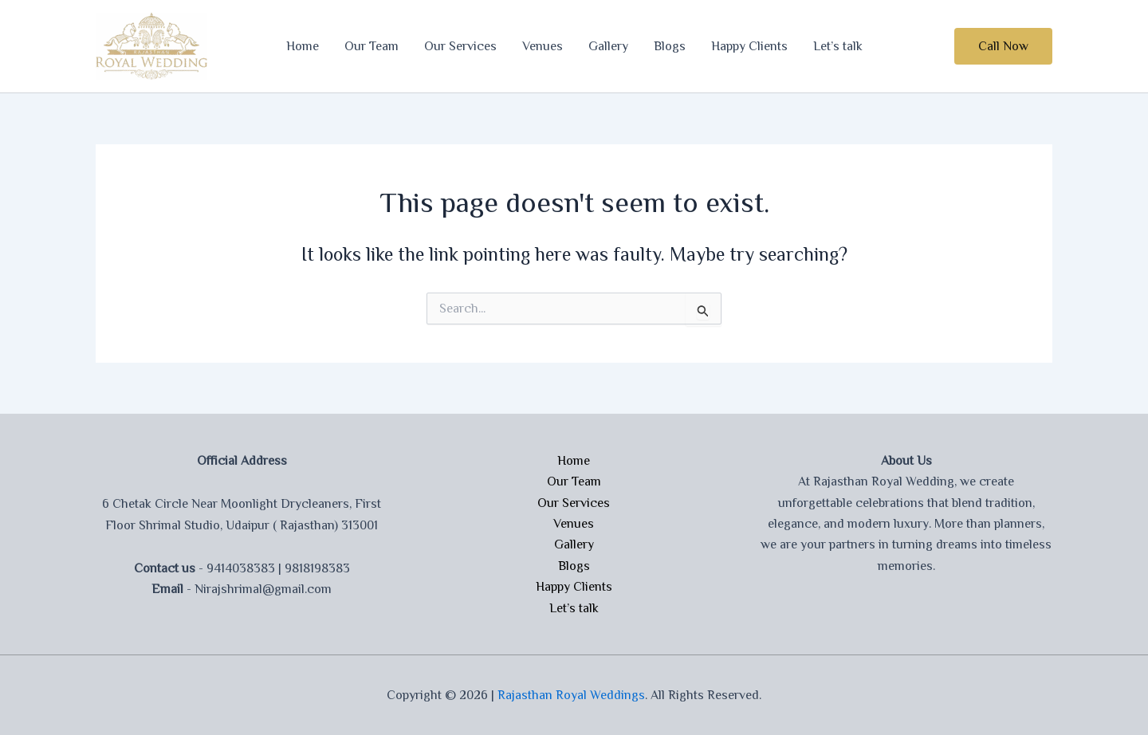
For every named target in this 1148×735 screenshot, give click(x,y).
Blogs (670, 46)
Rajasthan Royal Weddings (571, 695)
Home (302, 46)
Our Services (460, 46)
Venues (542, 46)
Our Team (371, 46)
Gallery (608, 46)
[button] (1003, 46)
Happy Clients (749, 46)
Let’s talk (838, 46)
